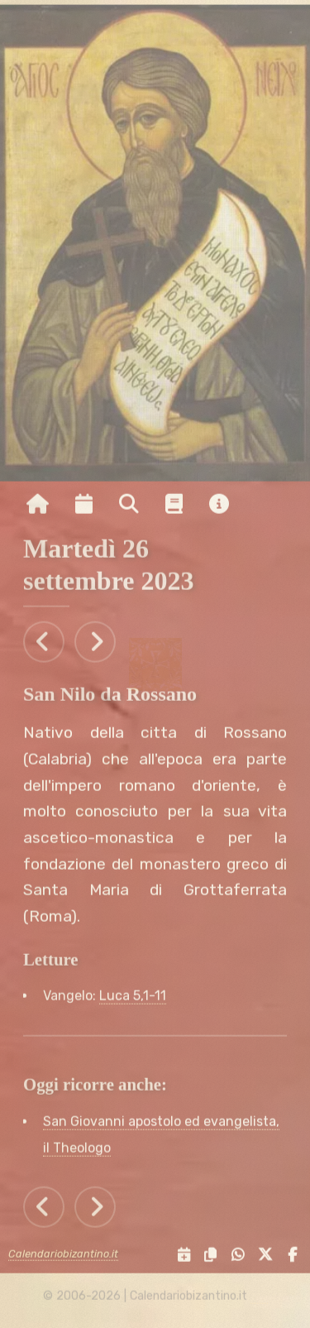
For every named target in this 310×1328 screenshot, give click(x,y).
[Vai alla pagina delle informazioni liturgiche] (174, 506)
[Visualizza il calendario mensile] (84, 506)
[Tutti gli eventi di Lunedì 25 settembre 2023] (43, 643)
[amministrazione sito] (259, 1298)
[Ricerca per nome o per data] (129, 506)
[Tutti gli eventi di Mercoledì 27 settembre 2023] (95, 643)
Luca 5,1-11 (132, 998)
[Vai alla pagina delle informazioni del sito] (219, 506)
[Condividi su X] (262, 1257)
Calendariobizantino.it (63, 1256)
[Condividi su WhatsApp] (233, 1257)
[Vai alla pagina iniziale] (37, 506)
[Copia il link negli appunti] (207, 1257)
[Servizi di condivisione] (179, 1257)
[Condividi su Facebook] (288, 1257)
